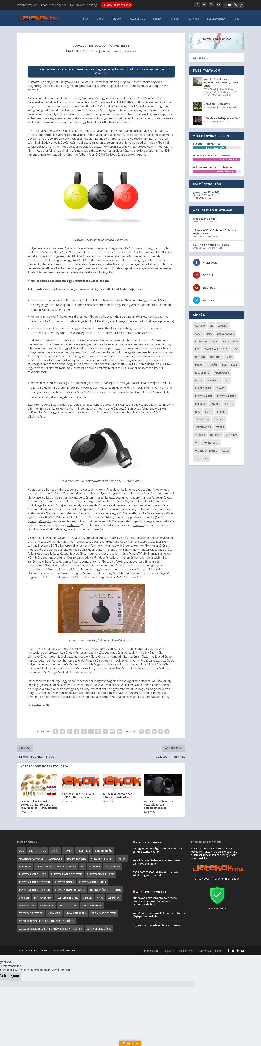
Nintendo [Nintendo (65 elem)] (213, 378)
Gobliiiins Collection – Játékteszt (213, 153)
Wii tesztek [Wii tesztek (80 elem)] (27, 903)
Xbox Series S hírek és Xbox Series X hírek (220, 91)
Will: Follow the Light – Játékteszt (214, 165)
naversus (212, 219)
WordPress (71, 948)
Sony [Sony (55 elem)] (208, 409)
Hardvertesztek (111, 49)
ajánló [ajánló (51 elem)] (222, 323)
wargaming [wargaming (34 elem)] (211, 440)
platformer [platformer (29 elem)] (203, 386)
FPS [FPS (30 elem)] (197, 347)
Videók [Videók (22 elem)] (87, 895)
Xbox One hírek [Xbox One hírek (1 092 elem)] (76, 911)
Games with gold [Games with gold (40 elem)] (216, 347)
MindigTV (45, 519)
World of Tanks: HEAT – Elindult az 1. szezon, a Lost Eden (221, 80)
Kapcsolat (168, 948)
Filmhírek (223, 119)
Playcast (138, 523)
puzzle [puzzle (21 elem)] (215, 401)
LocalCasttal (61, 551)
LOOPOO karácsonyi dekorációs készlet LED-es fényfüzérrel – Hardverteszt (39, 802)
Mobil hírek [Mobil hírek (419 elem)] (43, 864)
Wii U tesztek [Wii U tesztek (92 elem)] (68, 903)
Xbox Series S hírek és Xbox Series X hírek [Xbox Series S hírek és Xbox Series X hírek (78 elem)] (46, 918)
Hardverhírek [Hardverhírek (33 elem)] (76, 856)
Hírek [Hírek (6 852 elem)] (121, 856)
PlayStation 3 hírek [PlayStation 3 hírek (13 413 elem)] (32, 872)
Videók (117, 16)
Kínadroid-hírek (148, 840)
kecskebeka (214, 234)
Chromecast (38, 96)
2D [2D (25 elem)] (211, 323)
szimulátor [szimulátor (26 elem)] (203, 425)
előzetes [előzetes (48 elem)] (201, 339)
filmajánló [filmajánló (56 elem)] (230, 339)
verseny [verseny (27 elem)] (231, 432)
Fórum (237, 16)
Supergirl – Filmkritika (206, 141)
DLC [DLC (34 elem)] (209, 331)
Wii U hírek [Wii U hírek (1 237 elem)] (47, 903)
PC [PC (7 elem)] (82, 864)
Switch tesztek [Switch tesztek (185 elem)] (67, 895)
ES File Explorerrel (63, 543)
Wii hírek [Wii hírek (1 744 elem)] (113, 895)
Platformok (137, 16)
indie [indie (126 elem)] (229, 354)
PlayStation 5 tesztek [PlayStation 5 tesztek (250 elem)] (34, 887)
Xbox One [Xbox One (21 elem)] (201, 456)
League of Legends (54, 5)
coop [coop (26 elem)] (198, 331)
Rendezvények (216, 16)
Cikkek (100, 16)
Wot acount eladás (205, 216)
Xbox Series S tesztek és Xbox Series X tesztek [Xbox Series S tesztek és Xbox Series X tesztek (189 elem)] (50, 926)
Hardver (174, 16)
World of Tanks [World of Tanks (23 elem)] (206, 448)
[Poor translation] (15, 974)
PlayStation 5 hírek (213, 89)
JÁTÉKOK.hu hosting (83, 5)
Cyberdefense (215, 245)
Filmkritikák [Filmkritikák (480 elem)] (103, 848)
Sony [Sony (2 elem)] (118, 887)
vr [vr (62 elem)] (196, 440)
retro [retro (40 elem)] (229, 401)
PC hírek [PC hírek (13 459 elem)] (94, 864)
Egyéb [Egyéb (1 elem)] (55, 848)
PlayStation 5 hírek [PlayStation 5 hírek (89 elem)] (92, 879)
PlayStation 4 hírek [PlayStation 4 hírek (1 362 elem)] (100, 872)
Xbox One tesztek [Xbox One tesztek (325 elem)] (103, 911)
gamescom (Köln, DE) (206, 190)
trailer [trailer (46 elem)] (200, 432)
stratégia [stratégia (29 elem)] (202, 417)
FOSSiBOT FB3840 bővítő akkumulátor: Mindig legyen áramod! (156, 871)
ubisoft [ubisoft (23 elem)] (215, 432)
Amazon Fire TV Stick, (113, 535)
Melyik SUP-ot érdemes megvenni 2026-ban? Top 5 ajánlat (157, 859)
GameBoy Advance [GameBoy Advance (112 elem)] (31, 856)
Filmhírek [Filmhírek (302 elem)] (83, 848)
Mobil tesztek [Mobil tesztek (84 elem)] (66, 864)
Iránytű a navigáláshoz (216, 36)
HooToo (102, 319)
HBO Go (61, 128)
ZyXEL (114, 319)
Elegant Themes (38, 948)
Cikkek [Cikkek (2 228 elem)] (33, 848)
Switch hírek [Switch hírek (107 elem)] (42, 895)
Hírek (85, 16)
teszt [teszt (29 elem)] (220, 425)
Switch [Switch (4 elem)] (24, 895)
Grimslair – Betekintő (217, 101)
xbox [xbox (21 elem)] (225, 448)
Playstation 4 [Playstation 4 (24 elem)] (226, 393)
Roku (132, 535)
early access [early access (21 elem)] (225, 331)
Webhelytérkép (27, 5)
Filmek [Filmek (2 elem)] (68, 848)
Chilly (75, 49)
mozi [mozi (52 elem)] (198, 378)
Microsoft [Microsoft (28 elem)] (222, 370)
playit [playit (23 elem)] (220, 386)
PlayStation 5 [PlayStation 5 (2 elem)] (64, 879)
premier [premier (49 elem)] (200, 401)
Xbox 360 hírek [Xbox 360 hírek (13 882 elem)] (91, 903)
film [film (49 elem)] (215, 339)
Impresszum (151, 948)
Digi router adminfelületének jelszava (156, 922)
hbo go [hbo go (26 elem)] (200, 354)
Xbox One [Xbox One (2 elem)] (54, 911)
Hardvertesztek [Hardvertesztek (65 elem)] (102, 856)
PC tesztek (231, 105)
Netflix (127, 96)
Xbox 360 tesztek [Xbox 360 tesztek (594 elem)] (31, 911)
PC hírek (229, 87)
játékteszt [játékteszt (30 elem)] (229, 362)
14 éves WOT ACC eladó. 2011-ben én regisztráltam (215, 229)
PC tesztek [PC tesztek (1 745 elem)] (112, 864)
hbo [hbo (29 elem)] (235, 347)
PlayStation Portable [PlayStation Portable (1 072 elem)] (70, 887)
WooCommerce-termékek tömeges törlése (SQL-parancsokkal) (159, 912)
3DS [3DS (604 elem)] (21, 848)
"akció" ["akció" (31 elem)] (200, 323)
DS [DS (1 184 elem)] (44, 848)
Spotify (142, 96)
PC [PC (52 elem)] (227, 378)
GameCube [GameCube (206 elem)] (55, 856)
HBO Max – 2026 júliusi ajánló (222, 116)
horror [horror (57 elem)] (215, 354)
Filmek (157, 16)
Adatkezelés (186, 948)
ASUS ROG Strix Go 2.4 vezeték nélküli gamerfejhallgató (158, 802)
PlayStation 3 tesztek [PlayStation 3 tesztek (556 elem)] (66, 872)
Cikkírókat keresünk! (116, 5)
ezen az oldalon (41, 385)
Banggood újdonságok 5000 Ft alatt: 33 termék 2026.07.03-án (157, 847)
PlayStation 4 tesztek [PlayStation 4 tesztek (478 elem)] (34, 879)
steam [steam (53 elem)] (221, 409)
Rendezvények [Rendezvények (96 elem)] (99, 887)
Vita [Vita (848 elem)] (100, 895)
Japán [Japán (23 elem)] (213, 362)
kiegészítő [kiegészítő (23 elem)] (202, 370)
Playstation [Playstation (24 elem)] (203, 393)
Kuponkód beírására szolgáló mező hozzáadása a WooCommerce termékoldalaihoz (155, 899)
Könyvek (193, 16)
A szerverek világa (151, 889)
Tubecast (73, 523)
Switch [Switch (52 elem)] (219, 417)
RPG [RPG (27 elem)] (197, 409)
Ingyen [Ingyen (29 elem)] (199, 362)
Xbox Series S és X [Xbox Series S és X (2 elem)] (99, 926)
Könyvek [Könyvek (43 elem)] (25, 864)
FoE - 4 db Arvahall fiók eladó (211, 242)
